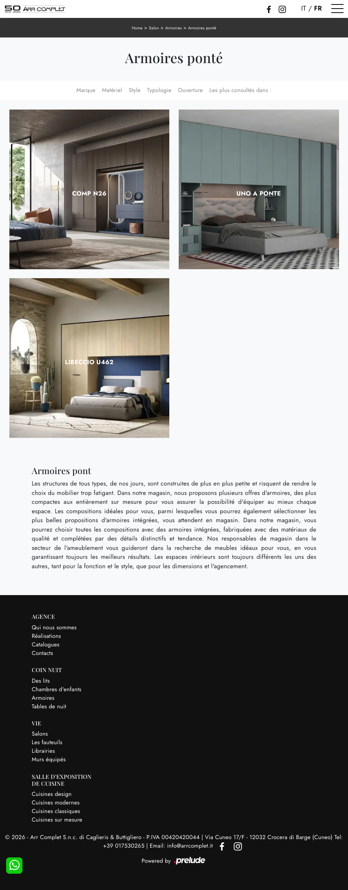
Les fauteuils (47, 742)
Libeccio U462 (89, 362)
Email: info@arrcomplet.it (182, 846)
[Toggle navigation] (337, 9)
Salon (154, 28)
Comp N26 (89, 193)
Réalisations (46, 636)
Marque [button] (85, 90)
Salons (40, 734)
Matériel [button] (112, 90)
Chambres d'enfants (57, 690)
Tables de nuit (49, 707)
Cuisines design (52, 794)
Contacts (42, 653)
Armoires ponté (202, 28)
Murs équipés (49, 760)
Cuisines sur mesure (57, 820)
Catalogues (46, 645)
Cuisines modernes (56, 803)
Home (137, 28)
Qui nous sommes (54, 628)
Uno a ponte (259, 193)
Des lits (41, 681)
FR (318, 8)
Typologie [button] (159, 90)
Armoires (173, 28)
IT (303, 8)
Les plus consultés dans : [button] (240, 90)
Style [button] (134, 90)
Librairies (43, 751)
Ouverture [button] (190, 90)
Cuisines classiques (56, 811)
